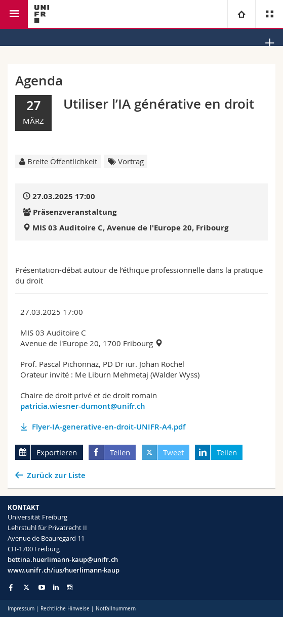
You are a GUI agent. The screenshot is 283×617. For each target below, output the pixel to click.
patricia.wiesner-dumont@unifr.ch (82, 406)
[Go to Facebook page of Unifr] (11, 587)
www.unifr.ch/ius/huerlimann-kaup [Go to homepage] (63, 570)
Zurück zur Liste (56, 475)
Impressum (21, 608)
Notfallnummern (116, 608)
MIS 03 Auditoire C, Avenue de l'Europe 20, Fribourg (130, 227)
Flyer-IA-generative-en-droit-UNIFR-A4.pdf (108, 426)
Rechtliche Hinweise (65, 608)
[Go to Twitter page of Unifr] (26, 587)
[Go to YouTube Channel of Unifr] (41, 587)
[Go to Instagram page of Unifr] (69, 587)
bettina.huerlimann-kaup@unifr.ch (63, 559)
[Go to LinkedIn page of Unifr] (56, 587)
